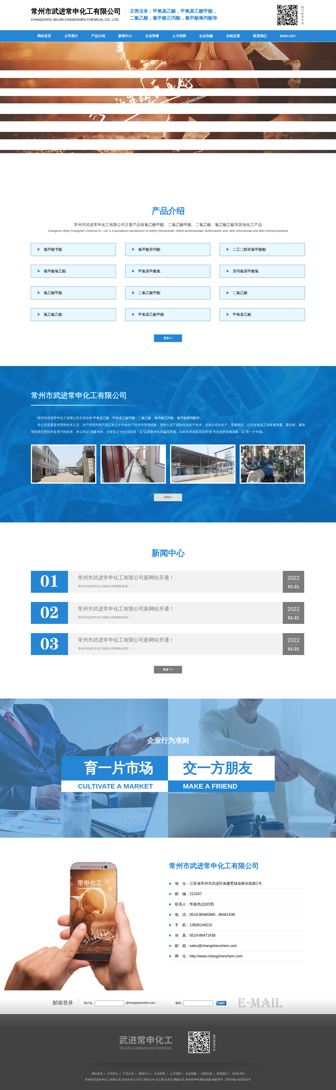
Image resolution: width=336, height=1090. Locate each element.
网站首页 (44, 36)
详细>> (168, 497)
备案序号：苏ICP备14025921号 (231, 1079)
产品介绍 (98, 36)
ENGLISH (287, 36)
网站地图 (205, 1079)
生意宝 (169, 1079)
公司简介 (71, 36)
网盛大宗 (179, 1079)
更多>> (168, 338)
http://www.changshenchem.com (216, 956)
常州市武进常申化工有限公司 (58, 418)
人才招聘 (179, 36)
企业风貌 (206, 36)
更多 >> (168, 669)
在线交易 (233, 36)
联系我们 (260, 36)
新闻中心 (125, 36)
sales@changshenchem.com (213, 946)
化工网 (160, 1079)
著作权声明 (192, 1079)
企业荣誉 (152, 36)
